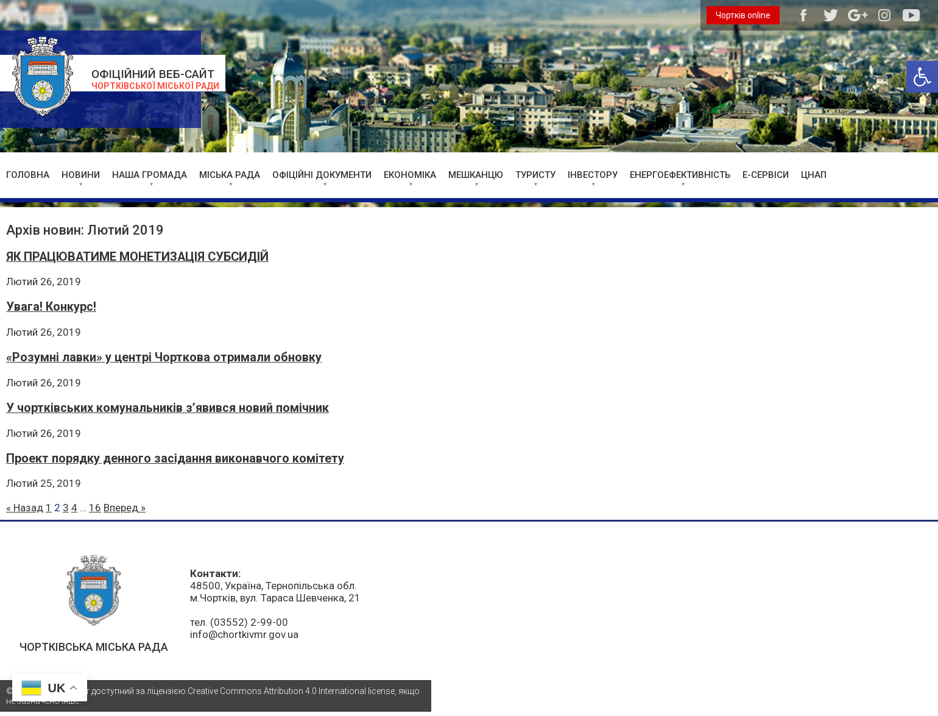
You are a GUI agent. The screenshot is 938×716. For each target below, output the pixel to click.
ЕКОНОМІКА (410, 174)
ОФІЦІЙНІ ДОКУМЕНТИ (322, 174)
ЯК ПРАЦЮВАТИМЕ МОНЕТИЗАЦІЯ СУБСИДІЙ (137, 257)
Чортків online (743, 15)
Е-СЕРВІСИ (765, 174)
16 (95, 508)
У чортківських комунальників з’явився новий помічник (167, 408)
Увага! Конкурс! (51, 307)
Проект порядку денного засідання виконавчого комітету (175, 459)
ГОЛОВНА (27, 174)
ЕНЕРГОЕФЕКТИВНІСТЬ (680, 174)
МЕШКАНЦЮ (475, 174)
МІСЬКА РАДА (229, 174)
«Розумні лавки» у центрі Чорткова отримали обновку (164, 357)
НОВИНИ (81, 174)
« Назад (24, 508)
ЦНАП (814, 174)
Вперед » (125, 508)
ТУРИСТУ (535, 174)
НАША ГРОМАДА (149, 174)
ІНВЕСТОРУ (593, 174)
